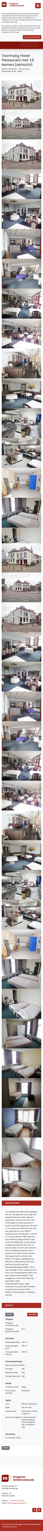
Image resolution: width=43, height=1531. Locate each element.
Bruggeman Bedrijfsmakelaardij (28, 1524)
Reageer (32, 1314)
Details (9, 1305)
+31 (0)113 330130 (17, 1501)
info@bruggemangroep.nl (17, 1503)
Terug (5, 1448)
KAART (9, 1314)
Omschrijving (12, 1203)
